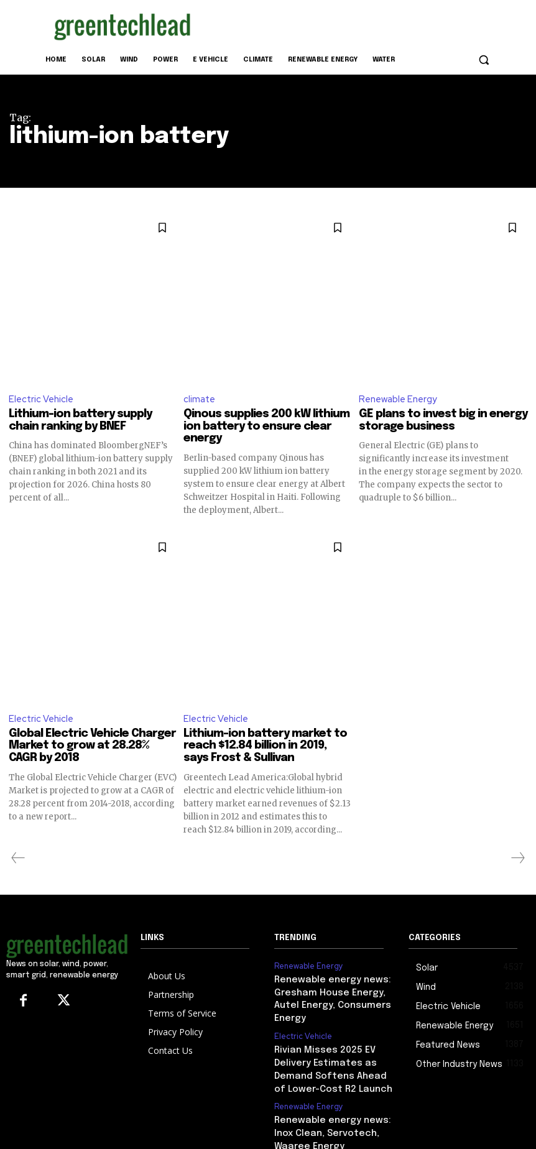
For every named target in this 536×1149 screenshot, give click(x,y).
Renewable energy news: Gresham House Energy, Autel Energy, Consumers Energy (333, 991)
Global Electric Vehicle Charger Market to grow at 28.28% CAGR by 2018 (92, 747)
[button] (483, 60)
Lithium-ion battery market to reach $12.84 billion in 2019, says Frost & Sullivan (265, 747)
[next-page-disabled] (517, 859)
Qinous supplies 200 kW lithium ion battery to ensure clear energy (266, 427)
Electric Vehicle (41, 399)
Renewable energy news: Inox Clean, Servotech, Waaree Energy (333, 1106)
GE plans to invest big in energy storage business (443, 421)
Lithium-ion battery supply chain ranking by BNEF (80, 421)
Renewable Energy (398, 399)
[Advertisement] (352, 24)
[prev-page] (18, 859)
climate (199, 399)
